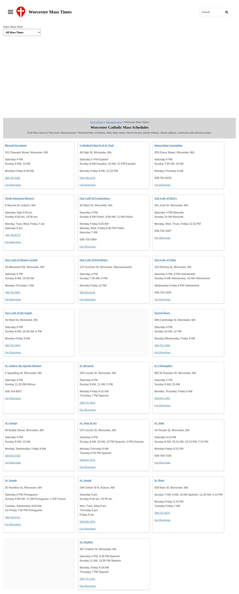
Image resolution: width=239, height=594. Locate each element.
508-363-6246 (87, 292)
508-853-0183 (12, 455)
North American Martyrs (19, 198)
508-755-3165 (87, 578)
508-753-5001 (12, 292)
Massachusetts (114, 122)
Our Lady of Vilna (165, 260)
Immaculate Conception (168, 145)
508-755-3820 (87, 402)
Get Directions (13, 184)
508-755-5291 (12, 177)
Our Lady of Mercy (165, 198)
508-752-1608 (162, 345)
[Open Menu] (10, 12)
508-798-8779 (12, 235)
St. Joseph (11, 480)
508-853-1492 (162, 398)
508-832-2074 (87, 521)
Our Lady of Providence (94, 260)
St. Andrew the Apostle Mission (23, 365)
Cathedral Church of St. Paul (97, 145)
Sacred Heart (162, 312)
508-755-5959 (12, 345)
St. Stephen (86, 542)
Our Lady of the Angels (18, 312)
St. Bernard (86, 365)
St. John (159, 423)
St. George (11, 423)
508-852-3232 (87, 460)
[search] (227, 12)
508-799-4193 (87, 177)
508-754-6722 (12, 517)
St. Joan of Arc (88, 423)
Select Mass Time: (13, 26)
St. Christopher (163, 365)
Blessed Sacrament (16, 145)
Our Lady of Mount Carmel (21, 260)
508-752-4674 (162, 512)
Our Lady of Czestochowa (95, 198)
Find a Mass (96, 122)
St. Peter (159, 480)
